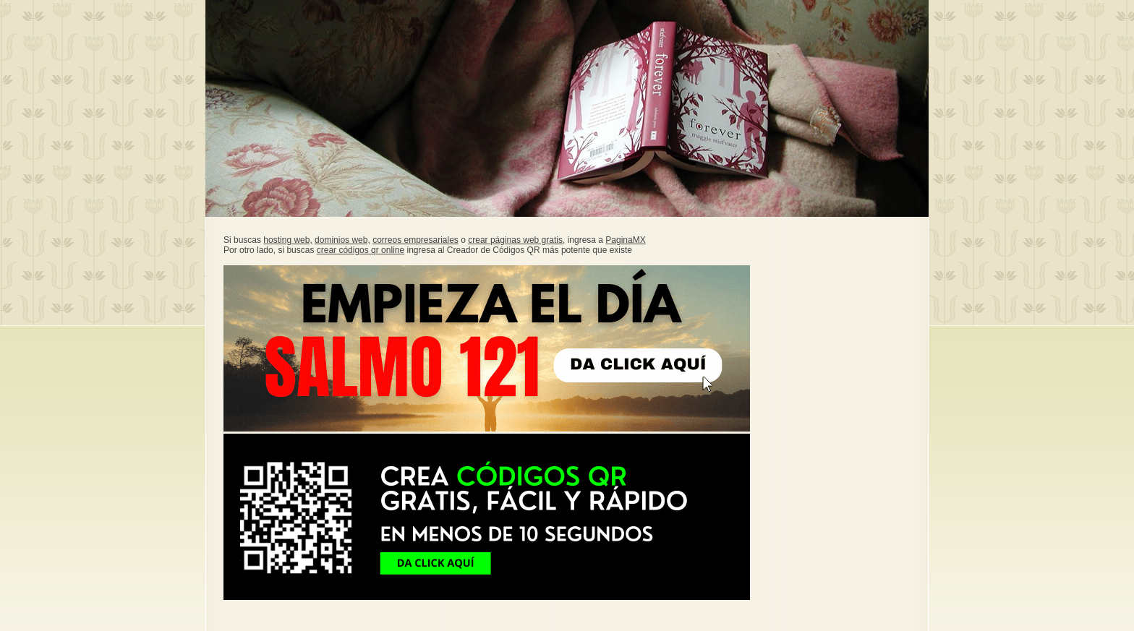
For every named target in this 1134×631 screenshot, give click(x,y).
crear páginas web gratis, (516, 240)
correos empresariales (415, 240)
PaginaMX (625, 240)
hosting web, (287, 240)
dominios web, (342, 240)
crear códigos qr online (360, 250)
